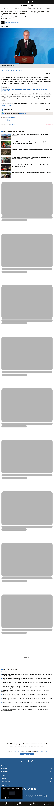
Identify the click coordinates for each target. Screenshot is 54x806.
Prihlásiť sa (27, 754)
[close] (21, 788)
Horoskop (47, 8)
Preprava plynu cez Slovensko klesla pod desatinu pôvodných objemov (24, 706)
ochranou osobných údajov (42, 751)
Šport (23, 8)
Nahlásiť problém (48, 125)
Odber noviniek (7, 110)
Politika (7, 70)
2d (3, 671)
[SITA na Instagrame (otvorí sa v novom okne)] (25, 789)
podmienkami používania (17, 751)
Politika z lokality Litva (16, 70)
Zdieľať (47, 73)
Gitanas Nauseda (11, 117)
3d (5, 671)
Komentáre (36, 8)
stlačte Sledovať (22, 113)
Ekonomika (18, 8)
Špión (8, 120)
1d (1, 671)
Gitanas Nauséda (6, 105)
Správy (11, 8)
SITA (5, 8)
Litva (2, 70)
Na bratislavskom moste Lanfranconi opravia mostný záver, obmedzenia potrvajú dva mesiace (30, 142)
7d (8, 671)
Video (41, 8)
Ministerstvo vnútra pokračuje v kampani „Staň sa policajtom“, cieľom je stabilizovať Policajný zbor (31, 158)
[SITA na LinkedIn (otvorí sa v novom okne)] (35, 789)
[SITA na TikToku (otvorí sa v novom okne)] (32, 789)
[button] (51, 2)
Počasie (29, 8)
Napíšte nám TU (13, 124)
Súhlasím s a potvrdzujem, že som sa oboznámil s (27, 751)
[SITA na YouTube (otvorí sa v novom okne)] (29, 789)
